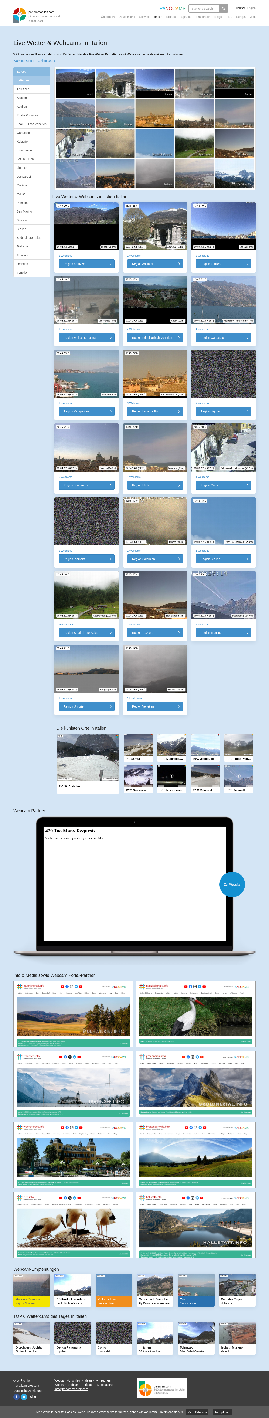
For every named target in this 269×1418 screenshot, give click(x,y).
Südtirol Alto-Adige (29, 237)
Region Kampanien (76, 411)
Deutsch (240, 8)
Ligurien (22, 167)
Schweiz (144, 16)
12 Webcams (134, 698)
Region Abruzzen (75, 264)
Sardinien (23, 220)
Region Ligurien (211, 411)
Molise (21, 194)
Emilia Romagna (28, 115)
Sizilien (21, 229)
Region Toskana (142, 632)
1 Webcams (65, 256)
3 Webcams (202, 256)
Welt (253, 16)
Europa (241, 16)
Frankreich (203, 16)
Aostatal (22, 98)
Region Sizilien (210, 559)
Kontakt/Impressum (26, 1385)
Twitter (24, 1397)
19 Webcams (66, 624)
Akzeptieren (223, 1412)
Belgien (219, 16)
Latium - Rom (26, 159)
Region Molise (210, 485)
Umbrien (22, 264)
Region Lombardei (76, 485)
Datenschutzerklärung (27, 1390)
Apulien (22, 106)
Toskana (22, 246)
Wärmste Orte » (23, 60)
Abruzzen (23, 89)
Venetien (22, 272)
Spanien (186, 16)
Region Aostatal (142, 264)
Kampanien (24, 150)
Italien (158, 16)
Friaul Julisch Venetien (32, 124)
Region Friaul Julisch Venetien (152, 337)
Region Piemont (74, 559)
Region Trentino (211, 632)
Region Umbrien (74, 706)
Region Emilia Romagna (80, 337)
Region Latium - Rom (146, 411)
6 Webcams (65, 477)
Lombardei (24, 176)
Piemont (22, 202)
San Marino (24, 211)
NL (230, 16)
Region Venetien (143, 706)
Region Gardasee (212, 337)
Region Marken (142, 485)
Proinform (26, 1380)
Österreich (108, 16)
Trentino (22, 255)
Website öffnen (139, 884)
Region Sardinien (143, 559)
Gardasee (23, 133)
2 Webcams (65, 403)
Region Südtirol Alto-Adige (81, 632)
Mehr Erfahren (197, 1412)
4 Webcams (134, 329)
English (251, 8)
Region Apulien (211, 264)
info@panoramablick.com (71, 1389)
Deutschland (127, 16)
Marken (22, 185)
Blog (33, 1396)
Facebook (16, 1397)
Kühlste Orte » (46, 60)
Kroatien (171, 16)
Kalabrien (23, 141)
